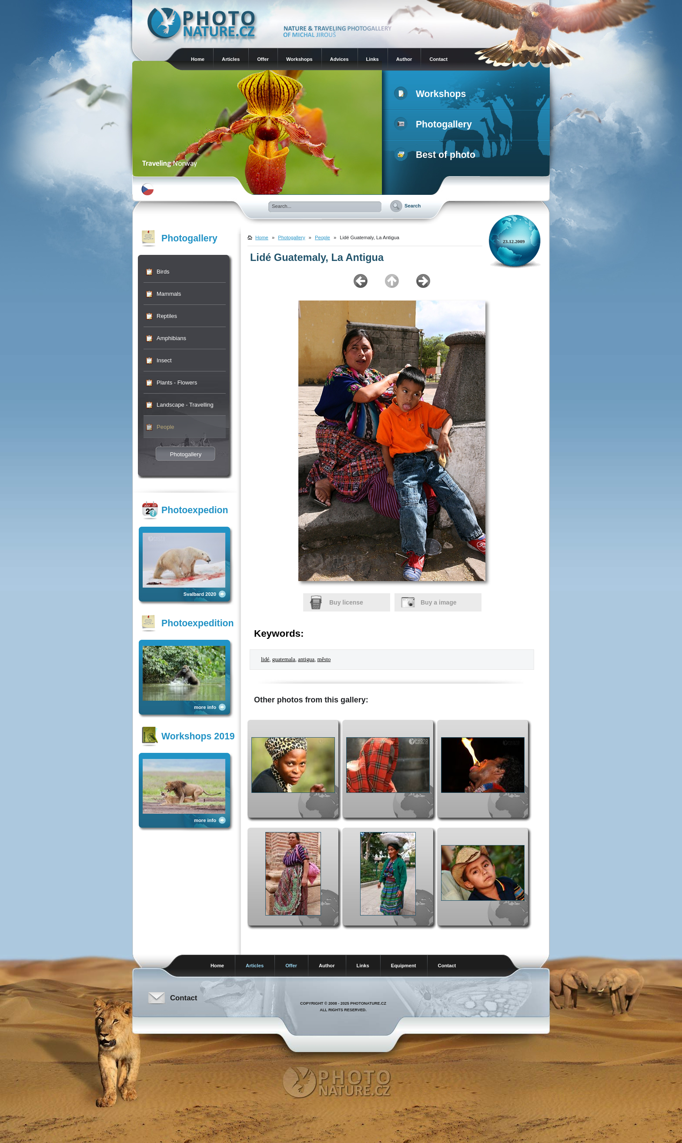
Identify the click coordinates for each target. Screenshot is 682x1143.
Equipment (403, 965)
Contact (438, 59)
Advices (339, 59)
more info (205, 707)
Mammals (169, 294)
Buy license (346, 602)
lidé (265, 659)
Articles (231, 59)
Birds (163, 271)
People (165, 427)
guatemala (283, 659)
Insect (164, 360)
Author (404, 59)
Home (197, 59)
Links (372, 59)
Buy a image (438, 602)
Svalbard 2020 (200, 594)
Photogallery (435, 124)
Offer (263, 59)
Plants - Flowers (177, 382)
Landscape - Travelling (185, 404)
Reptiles (167, 316)
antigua (306, 659)
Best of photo (436, 155)
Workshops (299, 59)
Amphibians (171, 338)
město (324, 659)
